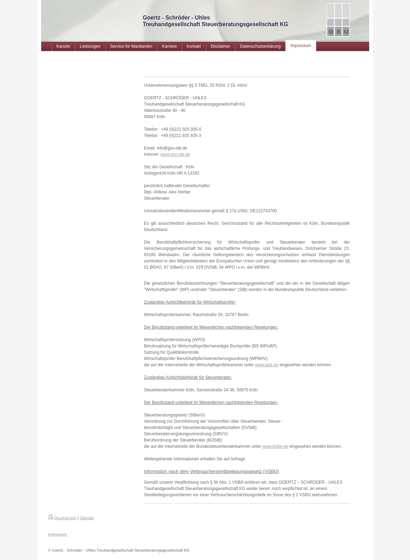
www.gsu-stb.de (175, 154)
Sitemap (87, 518)
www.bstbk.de (275, 446)
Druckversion (62, 518)
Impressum (57, 534)
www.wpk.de (266, 364)
